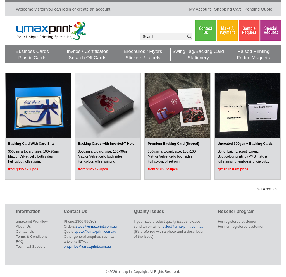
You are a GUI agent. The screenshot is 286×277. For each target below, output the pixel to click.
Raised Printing (253, 51)
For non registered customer (240, 226)
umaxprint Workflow (32, 221)
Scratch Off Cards (87, 57)
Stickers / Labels (142, 57)
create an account (93, 9)
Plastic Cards (32, 57)
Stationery (198, 57)
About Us (23, 226)
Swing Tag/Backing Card (198, 51)
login (66, 9)
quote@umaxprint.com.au (95, 231)
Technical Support (30, 246)
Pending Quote (258, 9)
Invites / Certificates (87, 51)
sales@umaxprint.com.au (96, 226)
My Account (200, 9)
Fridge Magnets (253, 57)
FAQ (19, 241)
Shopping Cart (227, 9)
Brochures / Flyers (143, 51)
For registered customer (237, 221)
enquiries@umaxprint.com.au (87, 246)
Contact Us (25, 231)
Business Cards (32, 51)
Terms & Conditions (31, 236)
